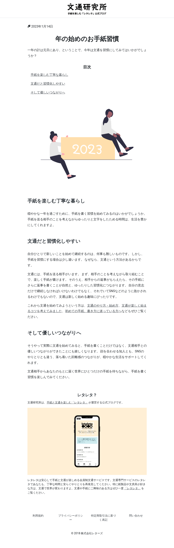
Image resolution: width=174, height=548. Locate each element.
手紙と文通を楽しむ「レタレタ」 (67, 402)
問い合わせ (136, 515)
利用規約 (38, 515)
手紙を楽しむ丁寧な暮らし (49, 75)
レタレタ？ (87, 395)
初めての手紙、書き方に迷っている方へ (93, 311)
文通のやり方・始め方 (102, 305)
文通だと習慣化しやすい (48, 83)
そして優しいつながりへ (48, 92)
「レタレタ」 (132, 488)
